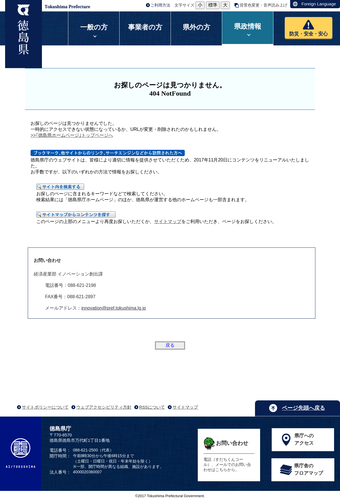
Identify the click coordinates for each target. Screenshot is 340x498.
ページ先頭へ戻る (303, 408)
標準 (212, 5)
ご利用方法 (160, 5)
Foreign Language (318, 3)
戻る (170, 345)
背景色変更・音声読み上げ (263, 5)
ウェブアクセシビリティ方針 (103, 407)
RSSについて (152, 407)
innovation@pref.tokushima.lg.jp (113, 308)
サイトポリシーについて (45, 407)
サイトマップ (167, 221)
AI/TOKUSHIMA (20, 453)
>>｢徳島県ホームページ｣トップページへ (72, 135)
